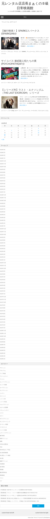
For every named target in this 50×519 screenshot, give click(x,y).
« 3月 (2, 139)
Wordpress (47, 517)
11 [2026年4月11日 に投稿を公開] (38, 130)
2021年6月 (2, 313)
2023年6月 (2, 245)
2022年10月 (3, 268)
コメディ (2, 393)
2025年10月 (3, 166)
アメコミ (16, 51)
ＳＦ (1, 480)
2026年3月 (2, 152)
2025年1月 (2, 192)
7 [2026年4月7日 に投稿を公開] (11, 130)
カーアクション (4, 387)
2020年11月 (3, 333)
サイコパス (32, 82)
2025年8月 (2, 172)
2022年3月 (2, 288)
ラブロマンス (3, 427)
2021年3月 (2, 322)
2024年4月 (2, 217)
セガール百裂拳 (4, 407)
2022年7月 (2, 276)
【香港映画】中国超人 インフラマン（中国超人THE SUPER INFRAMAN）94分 (19, 501)
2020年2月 (2, 358)
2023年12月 (3, 228)
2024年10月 (3, 200)
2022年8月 (2, 274)
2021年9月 (2, 305)
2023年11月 (3, 231)
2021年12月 (3, 296)
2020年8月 (2, 341)
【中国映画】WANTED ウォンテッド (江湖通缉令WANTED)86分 (16, 489)
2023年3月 (2, 254)
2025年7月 (2, 175)
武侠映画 (2, 463)
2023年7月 (2, 242)
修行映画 (2, 435)
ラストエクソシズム (43, 110)
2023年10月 (3, 234)
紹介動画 (2, 466)
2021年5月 (2, 316)
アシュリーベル (31, 51)
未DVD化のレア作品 (5, 449)
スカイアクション (4, 404)
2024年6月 (2, 211)
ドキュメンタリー (4, 410)
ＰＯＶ (1, 478)
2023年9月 (2, 237)
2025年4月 (2, 183)
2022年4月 (2, 285)
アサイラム (3, 370)
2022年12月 (3, 262)
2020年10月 (3, 336)
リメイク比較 (3, 430)
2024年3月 (2, 220)
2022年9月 (2, 271)
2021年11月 (3, 299)
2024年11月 (3, 197)
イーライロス (34, 110)
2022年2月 (2, 291)
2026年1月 (2, 158)
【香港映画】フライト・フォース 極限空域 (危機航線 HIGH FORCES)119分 (18, 492)
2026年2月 (2, 155)
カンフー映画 (3, 384)
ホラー (15, 82)
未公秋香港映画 (4, 452)
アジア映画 (3, 373)
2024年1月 (2, 226)
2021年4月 (2, 319)
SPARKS (24, 51)
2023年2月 (2, 257)
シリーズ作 (3, 398)
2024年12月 (3, 194)
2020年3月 (2, 356)
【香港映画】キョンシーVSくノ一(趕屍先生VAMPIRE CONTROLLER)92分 (18, 495)
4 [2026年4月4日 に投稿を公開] (38, 128)
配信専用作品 (3, 472)
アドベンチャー (4, 376)
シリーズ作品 (11, 110)
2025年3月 (2, 186)
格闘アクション (4, 461)
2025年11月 (3, 163)
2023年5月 (2, 248)
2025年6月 (2, 177)
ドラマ (1, 413)
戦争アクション (4, 438)
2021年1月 (2, 327)
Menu (25, 17)
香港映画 (2, 475)
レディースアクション (5, 432)
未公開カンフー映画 (5, 455)
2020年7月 (2, 344)
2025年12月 (3, 161)
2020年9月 (2, 339)
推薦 (1, 441)
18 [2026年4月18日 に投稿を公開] (38, 132)
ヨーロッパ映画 (4, 424)
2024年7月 (2, 209)
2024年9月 (2, 203)
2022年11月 (3, 265)
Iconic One (30, 517)
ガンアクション (4, 390)
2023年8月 (2, 240)
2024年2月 (2, 223)
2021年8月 (2, 308)
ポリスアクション (4, 418)
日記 (1, 447)
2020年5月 (2, 350)
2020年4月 (2, 353)
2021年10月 (3, 302)
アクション (10, 51)
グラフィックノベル (41, 51)
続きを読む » (30, 46)
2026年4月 (2, 149)
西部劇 (1, 469)
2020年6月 (2, 347)
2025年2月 (2, 189)
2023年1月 (2, 260)
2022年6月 (2, 279)
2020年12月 (3, 330)
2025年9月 (2, 169)
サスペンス (10, 82)
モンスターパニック (5, 421)
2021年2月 (2, 325)
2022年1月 (2, 293)
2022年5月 (2, 282)
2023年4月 (2, 251)
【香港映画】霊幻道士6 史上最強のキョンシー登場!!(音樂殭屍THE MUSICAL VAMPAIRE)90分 (23, 498)
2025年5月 (2, 180)
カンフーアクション (5, 382)
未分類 (1, 458)
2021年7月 (2, 310)
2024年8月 (2, 206)
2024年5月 (2, 214)
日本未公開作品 (4, 444)
